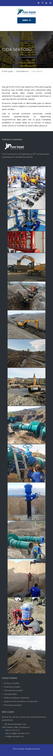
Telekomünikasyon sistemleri (16, 698)
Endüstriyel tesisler (12, 687)
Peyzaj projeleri (10, 694)
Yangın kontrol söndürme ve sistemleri (21, 701)
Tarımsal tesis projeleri (13, 690)
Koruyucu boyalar (11, 683)
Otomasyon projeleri (13, 705)
